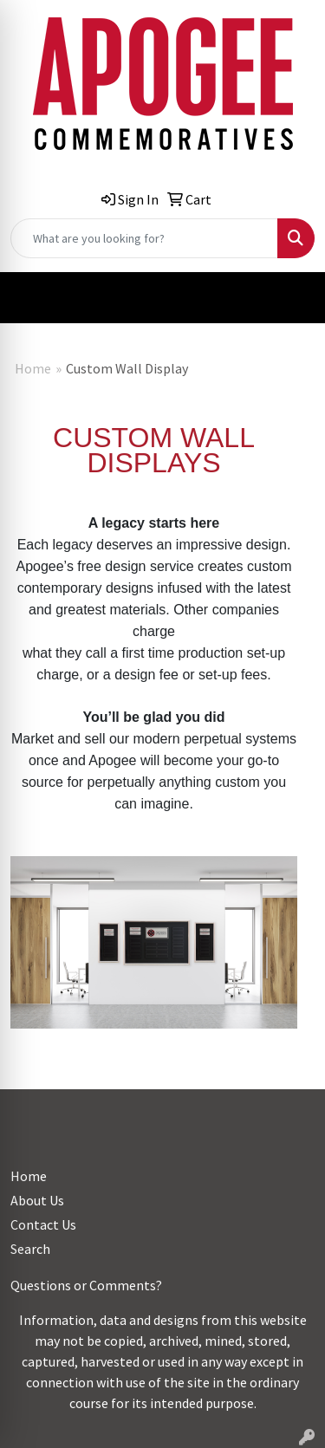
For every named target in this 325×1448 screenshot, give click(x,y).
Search (30, 1248)
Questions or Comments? (86, 1285)
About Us (37, 1200)
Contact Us (43, 1224)
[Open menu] (290, 298)
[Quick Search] (144, 238)
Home (33, 368)
